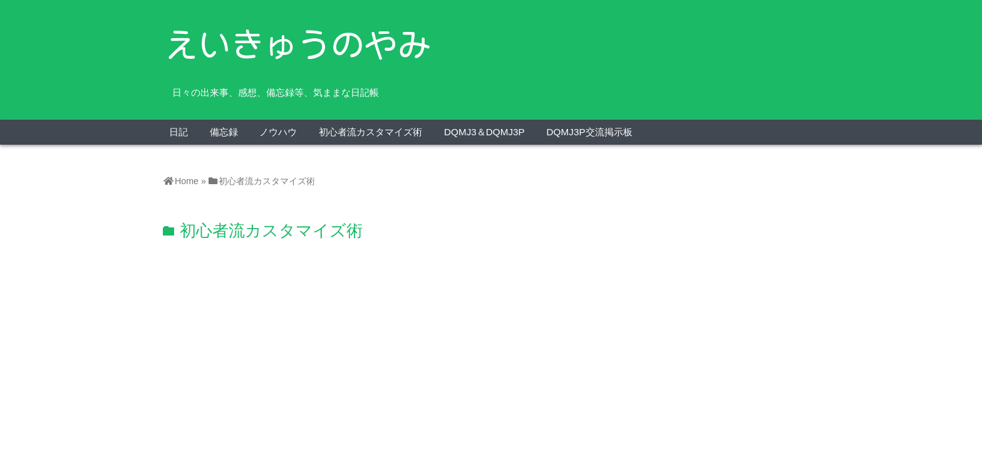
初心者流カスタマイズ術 (370, 132)
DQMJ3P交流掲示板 (590, 132)
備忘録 (224, 132)
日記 (178, 132)
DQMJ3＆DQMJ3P (484, 132)
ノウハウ (278, 132)
